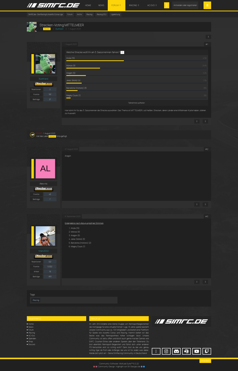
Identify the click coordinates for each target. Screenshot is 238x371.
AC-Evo (31, 335)
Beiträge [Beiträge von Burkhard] (36, 99)
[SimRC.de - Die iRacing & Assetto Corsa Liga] (53, 5)
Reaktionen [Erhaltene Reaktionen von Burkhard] (36, 89)
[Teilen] (208, 37)
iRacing (31, 332)
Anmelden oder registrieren (185, 5)
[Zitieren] (205, 121)
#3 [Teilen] (206, 216)
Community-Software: (119, 363)
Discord (31, 344)
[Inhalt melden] (197, 121)
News (30, 327)
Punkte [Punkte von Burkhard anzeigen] (36, 94)
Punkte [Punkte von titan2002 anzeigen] (36, 266)
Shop (30, 341)
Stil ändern (205, 360)
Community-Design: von (119, 366)
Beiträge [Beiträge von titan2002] (36, 276)
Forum (31, 329)
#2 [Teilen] (206, 149)
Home (31, 324)
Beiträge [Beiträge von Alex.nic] (36, 199)
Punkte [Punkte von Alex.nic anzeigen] (36, 194)
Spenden (32, 338)
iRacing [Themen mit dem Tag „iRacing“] (36, 300)
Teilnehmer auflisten (136, 103)
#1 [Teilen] (207, 44)
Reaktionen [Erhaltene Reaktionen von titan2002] (36, 261)
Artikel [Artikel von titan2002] (36, 271)
